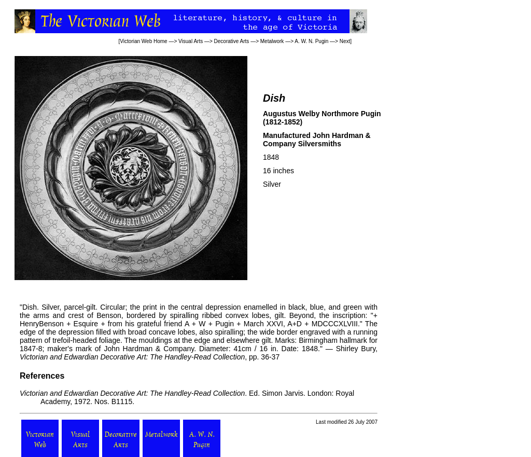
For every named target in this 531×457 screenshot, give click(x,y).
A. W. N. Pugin (311, 41)
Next (345, 41)
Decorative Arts (231, 41)
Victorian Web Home (143, 41)
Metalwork (272, 41)
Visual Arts (190, 41)
